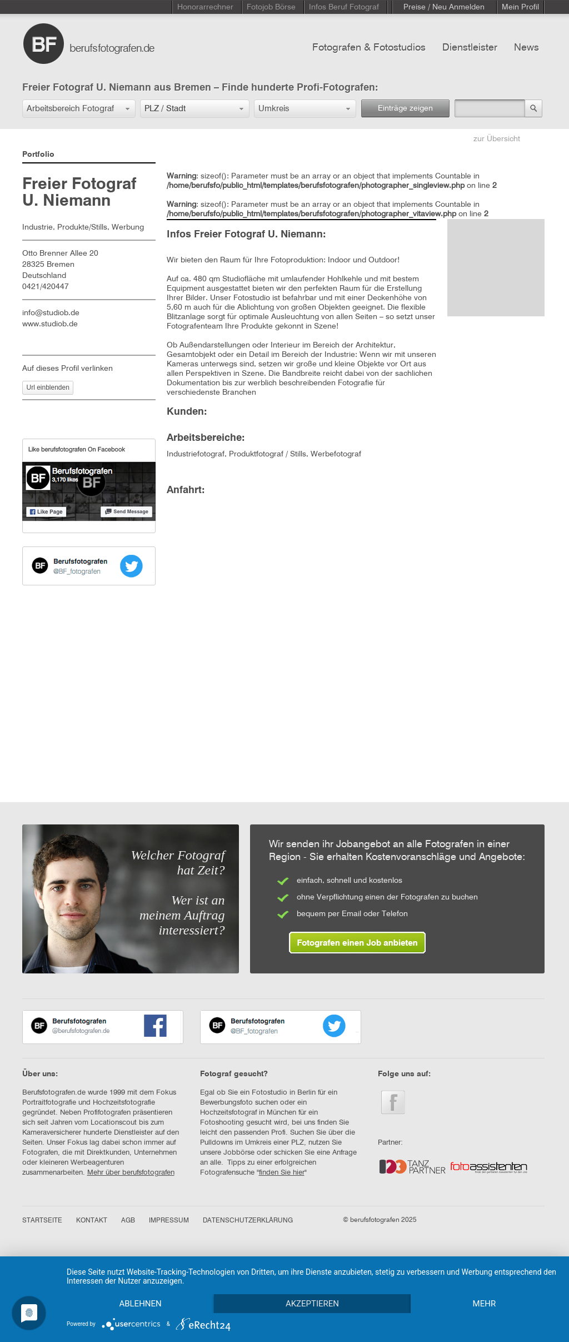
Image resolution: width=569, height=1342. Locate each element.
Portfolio (38, 154)
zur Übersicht (496, 139)
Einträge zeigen (405, 108)
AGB (128, 1220)
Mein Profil (520, 7)
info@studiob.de (50, 313)
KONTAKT (91, 1220)
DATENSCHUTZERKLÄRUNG (248, 1220)
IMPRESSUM (169, 1220)
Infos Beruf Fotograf (344, 7)
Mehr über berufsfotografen (130, 1172)
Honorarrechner (205, 7)
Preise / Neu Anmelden (444, 7)
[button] (79, 109)
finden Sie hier (282, 1172)
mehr (484, 1304)
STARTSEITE (42, 1220)
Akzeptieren (312, 1304)
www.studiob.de (50, 324)
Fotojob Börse (271, 7)
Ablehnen (140, 1304)
